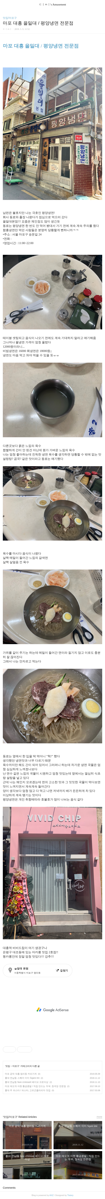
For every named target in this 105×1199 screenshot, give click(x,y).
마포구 (15, 1066)
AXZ (52, 1195)
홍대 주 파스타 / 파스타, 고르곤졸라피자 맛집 (28, 1090)
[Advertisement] (52, 1009)
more (99, 1116)
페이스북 (44, 1102)
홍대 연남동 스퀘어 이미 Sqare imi (22, 1078)
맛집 (7, 1066)
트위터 (61, 1102)
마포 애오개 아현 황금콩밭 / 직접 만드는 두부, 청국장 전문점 (35, 1086)
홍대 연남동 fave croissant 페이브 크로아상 (26, 1082)
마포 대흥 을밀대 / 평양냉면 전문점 (41, 46)
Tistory (70, 1195)
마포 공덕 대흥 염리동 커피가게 (21, 1074)
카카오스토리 (52, 1102)
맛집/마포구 (10, 17)
